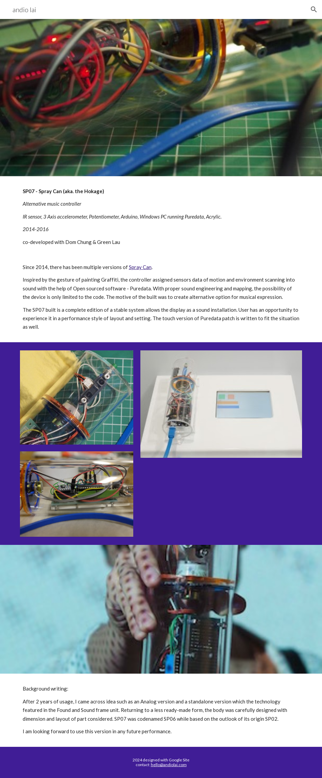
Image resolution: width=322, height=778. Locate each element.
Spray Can (140, 267)
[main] (161, 259)
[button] (314, 9)
